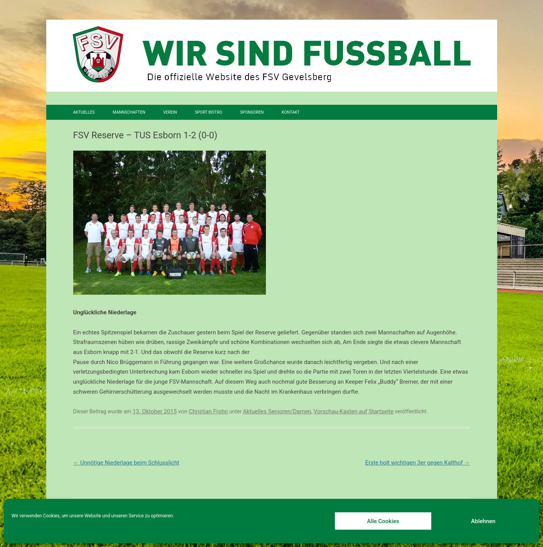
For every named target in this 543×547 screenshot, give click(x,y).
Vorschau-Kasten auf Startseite (353, 411)
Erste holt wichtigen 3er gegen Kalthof (417, 462)
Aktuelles (84, 112)
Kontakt (291, 112)
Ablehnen (483, 521)
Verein (170, 112)
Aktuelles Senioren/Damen (277, 411)
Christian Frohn (208, 411)
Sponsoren (252, 112)
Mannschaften (129, 112)
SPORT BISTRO (208, 112)
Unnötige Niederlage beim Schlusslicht (126, 462)
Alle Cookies (383, 521)
